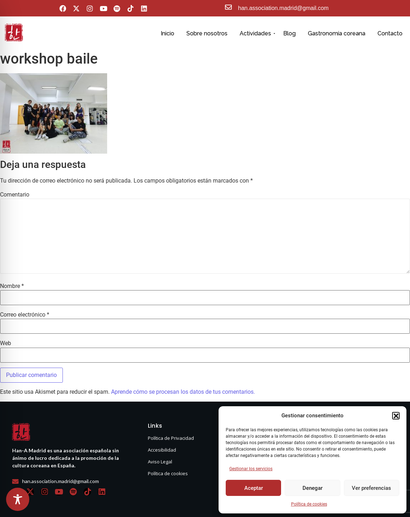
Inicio (167, 33)
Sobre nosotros (207, 33)
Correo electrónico (24, 315)
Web (5, 343)
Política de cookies (309, 504)
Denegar (312, 488)
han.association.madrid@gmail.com (283, 8)
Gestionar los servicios (250, 468)
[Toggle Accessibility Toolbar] (17, 499)
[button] (395, 415)
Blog (289, 33)
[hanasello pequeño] (14, 32)
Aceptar (253, 488)
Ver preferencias (371, 488)
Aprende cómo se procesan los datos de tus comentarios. (183, 391)
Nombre (12, 286)
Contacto (390, 33)
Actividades (257, 33)
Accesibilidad (162, 450)
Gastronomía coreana (336, 33)
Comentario (14, 195)
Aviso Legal (160, 461)
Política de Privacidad (171, 438)
